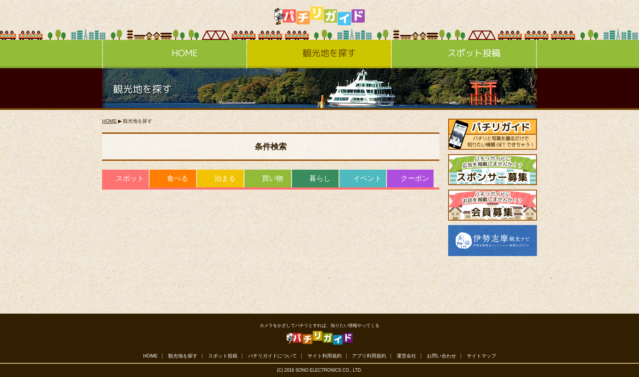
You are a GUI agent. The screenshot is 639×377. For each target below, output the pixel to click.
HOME (175, 54)
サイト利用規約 (325, 356)
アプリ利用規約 (369, 356)
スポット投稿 (464, 54)
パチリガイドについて (272, 356)
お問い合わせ (441, 356)
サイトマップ (481, 356)
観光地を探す (319, 54)
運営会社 (406, 356)
